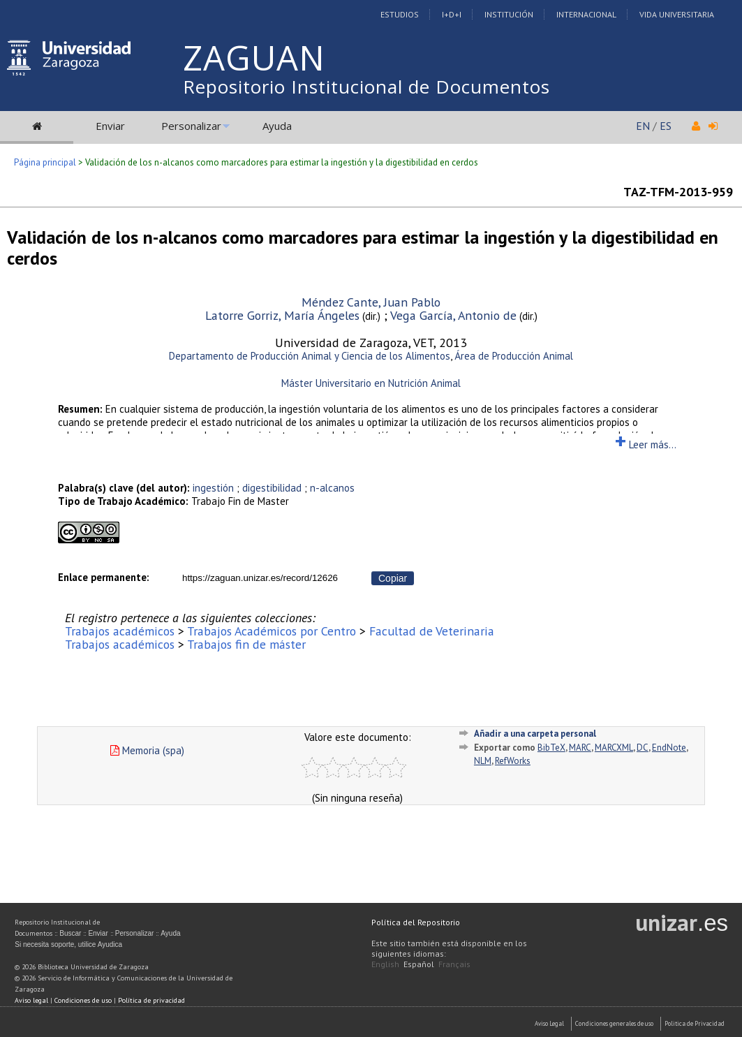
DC (642, 747)
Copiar (392, 578)
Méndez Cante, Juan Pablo (371, 302)
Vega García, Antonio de (453, 315)
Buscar (70, 933)
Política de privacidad (151, 1000)
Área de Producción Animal (513, 355)
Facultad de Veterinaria (431, 631)
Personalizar (191, 126)
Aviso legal (31, 1000)
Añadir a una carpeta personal (535, 734)
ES (665, 126)
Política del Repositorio (415, 922)
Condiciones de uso (83, 1000)
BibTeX (551, 747)
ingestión (213, 487)
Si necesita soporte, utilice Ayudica (68, 944)
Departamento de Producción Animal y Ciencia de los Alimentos (309, 355)
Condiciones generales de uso (614, 1023)
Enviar (110, 126)
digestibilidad (272, 487)
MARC (580, 747)
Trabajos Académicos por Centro (271, 631)
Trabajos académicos (120, 631)
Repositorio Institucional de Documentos (366, 86)
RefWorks (512, 761)
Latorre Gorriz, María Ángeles (282, 315)
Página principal (45, 162)
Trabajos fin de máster (246, 644)
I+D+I (451, 14)
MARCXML (614, 747)
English (385, 964)
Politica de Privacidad (695, 1023)
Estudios (399, 14)
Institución (508, 14)
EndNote (669, 747)
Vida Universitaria (676, 14)
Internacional (586, 14)
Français (454, 964)
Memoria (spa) (147, 750)
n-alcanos (332, 487)
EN (643, 126)
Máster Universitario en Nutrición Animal (371, 383)
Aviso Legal (549, 1023)
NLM (482, 761)
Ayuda (277, 126)
